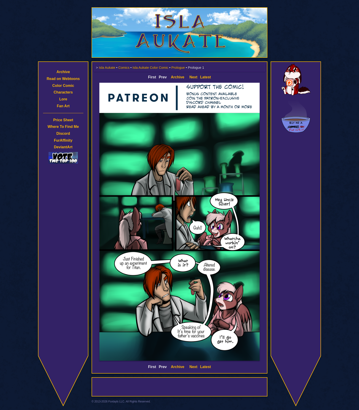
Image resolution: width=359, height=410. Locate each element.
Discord (63, 133)
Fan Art (63, 106)
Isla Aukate (179, 9)
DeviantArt (63, 147)
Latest (205, 77)
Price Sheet (63, 120)
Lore (63, 99)
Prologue (178, 67)
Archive (63, 72)
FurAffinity (63, 140)
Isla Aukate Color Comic (150, 67)
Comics (124, 67)
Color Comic (63, 86)
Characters (63, 92)
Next (193, 77)
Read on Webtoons (63, 79)
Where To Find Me (63, 127)
